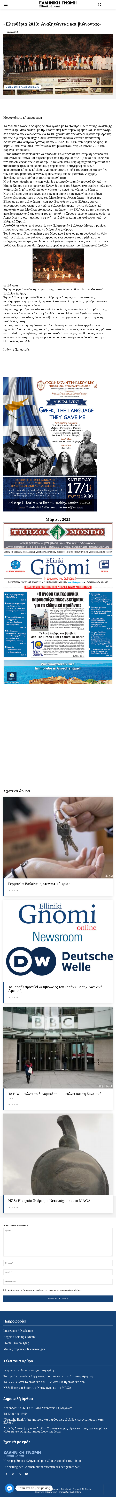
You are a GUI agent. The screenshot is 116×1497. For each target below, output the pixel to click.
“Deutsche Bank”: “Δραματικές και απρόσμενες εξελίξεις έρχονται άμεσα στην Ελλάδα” (53, 1421)
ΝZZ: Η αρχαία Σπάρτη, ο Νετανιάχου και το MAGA (49, 1200)
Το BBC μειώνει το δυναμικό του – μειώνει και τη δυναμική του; (54, 1096)
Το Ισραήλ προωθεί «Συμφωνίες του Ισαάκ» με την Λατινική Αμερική (55, 989)
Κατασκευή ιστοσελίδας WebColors (64, 1492)
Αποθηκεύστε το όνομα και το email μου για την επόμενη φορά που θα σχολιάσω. (44, 1290)
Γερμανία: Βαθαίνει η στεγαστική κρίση (39, 884)
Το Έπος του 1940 (15, 1413)
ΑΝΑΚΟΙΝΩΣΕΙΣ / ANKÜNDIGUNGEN (23, 87)
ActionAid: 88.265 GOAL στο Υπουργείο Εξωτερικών (37, 1408)
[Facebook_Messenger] (9, 1488)
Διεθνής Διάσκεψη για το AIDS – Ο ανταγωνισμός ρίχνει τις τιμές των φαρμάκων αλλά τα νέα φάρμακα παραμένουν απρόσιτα (55, 1430)
